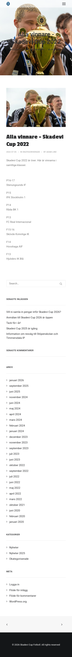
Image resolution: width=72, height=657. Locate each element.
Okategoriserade (35, 50)
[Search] (36, 283)
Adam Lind (56, 50)
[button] (64, 3)
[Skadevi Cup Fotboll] (8, 4)
